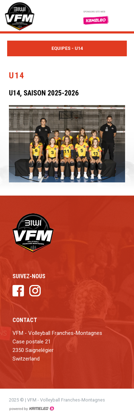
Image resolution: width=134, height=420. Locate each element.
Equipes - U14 (67, 48)
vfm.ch (27, 15)
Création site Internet (31, 408)
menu (123, 15)
